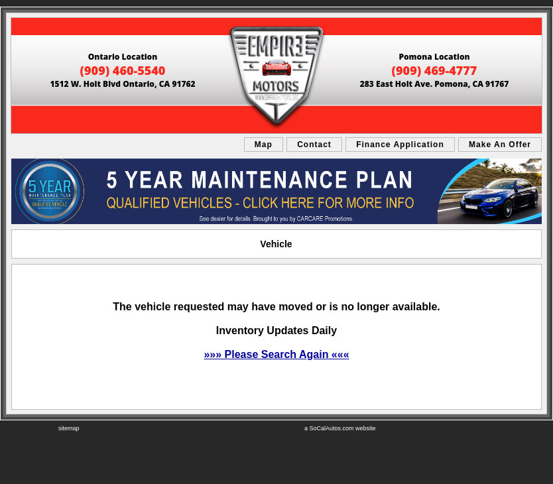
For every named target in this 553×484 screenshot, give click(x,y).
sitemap (69, 428)
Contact (314, 144)
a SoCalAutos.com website (340, 428)
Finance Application (400, 144)
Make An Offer (500, 144)
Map (264, 144)
